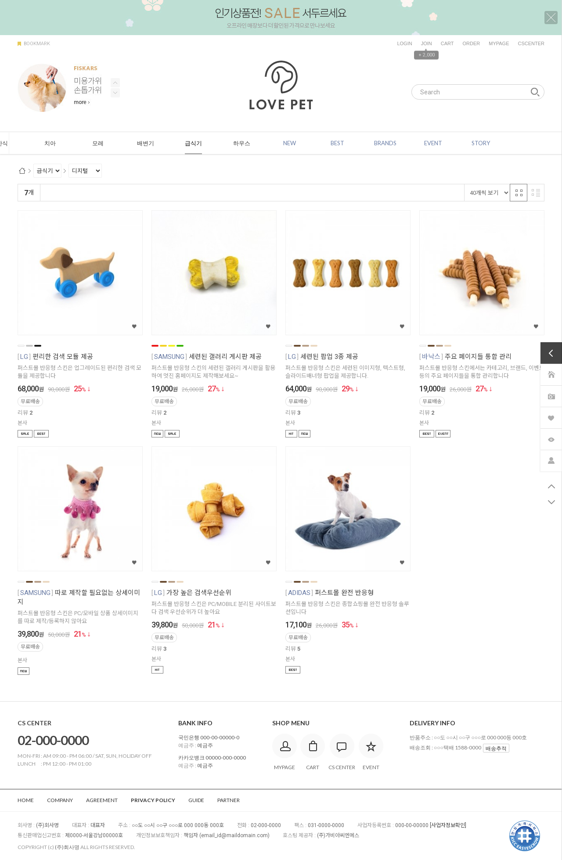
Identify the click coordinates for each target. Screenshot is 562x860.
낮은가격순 (118, 193)
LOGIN (404, 43)
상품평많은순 (192, 193)
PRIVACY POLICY (153, 800)
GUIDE (196, 800)
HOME (26, 800)
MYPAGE (499, 43)
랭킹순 (52, 193)
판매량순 (227, 193)
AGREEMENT (102, 800)
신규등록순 (82, 193)
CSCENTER (531, 43)
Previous (115, 92)
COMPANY (60, 800)
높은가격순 (153, 193)
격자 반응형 (518, 192)
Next (115, 82)
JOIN (426, 43)
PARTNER (228, 800)
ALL (33, 143)
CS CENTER (34, 723)
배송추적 (496, 748)
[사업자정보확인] (448, 825)
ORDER (471, 43)
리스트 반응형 (535, 192)
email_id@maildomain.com (234, 835)
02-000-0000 (53, 740)
